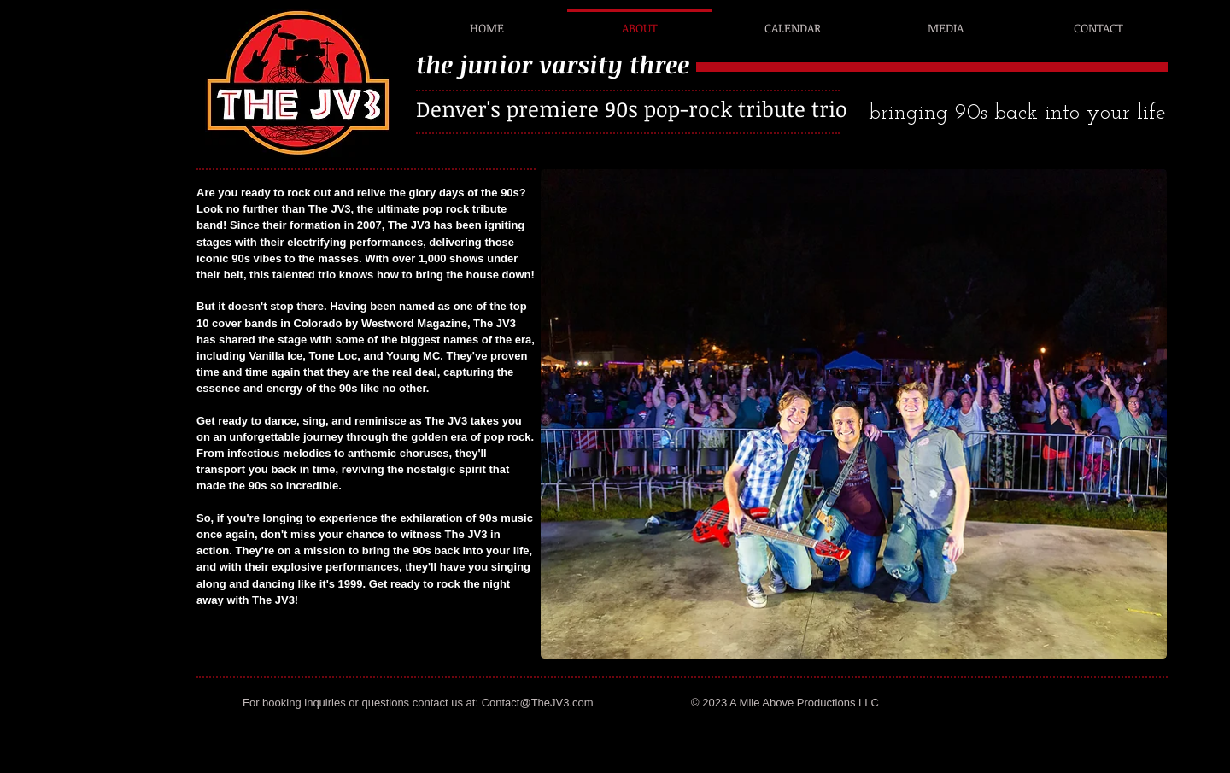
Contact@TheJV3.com (538, 702)
